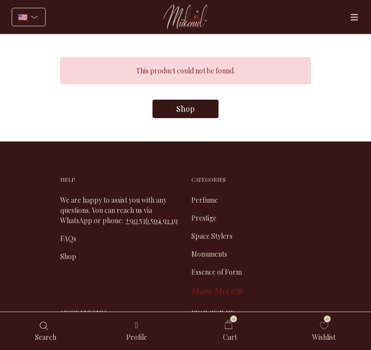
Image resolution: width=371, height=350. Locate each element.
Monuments (209, 254)
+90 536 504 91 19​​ (151, 220)
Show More (218, 291)
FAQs (68, 238)
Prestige (204, 218)
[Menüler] (354, 17)
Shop (185, 109)
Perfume (204, 200)
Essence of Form (216, 272)
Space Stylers (212, 236)
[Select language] (29, 17)
